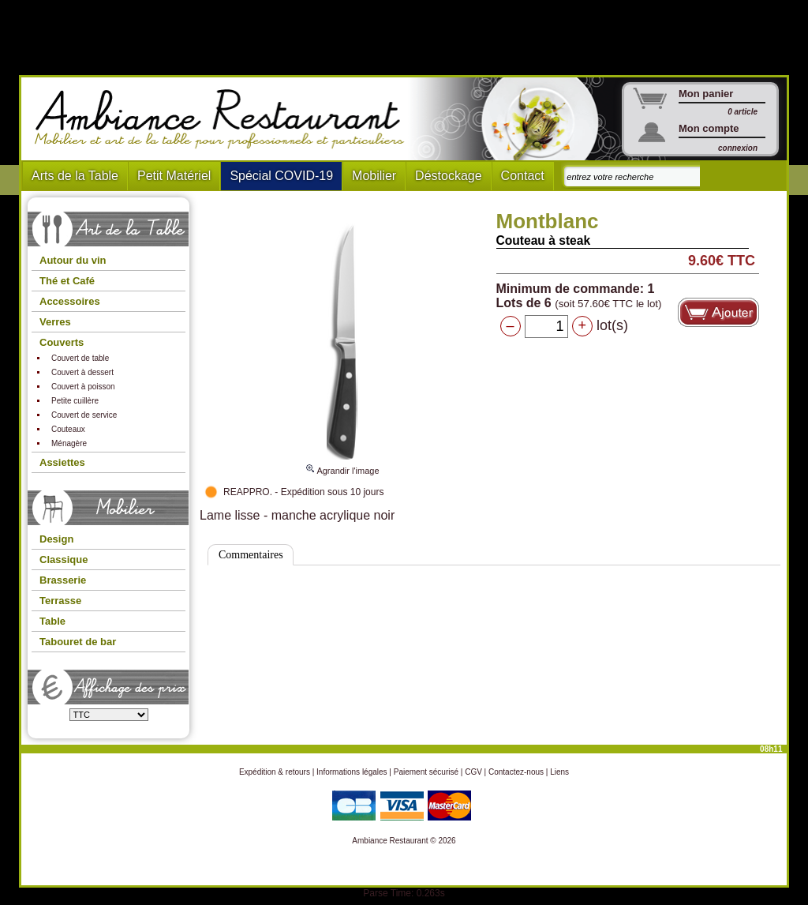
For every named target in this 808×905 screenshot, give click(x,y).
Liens (559, 772)
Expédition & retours (274, 772)
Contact (522, 175)
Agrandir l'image (342, 463)
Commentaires (251, 555)
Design (56, 539)
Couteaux (68, 429)
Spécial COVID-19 (281, 175)
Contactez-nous (516, 772)
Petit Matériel (174, 175)
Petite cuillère (75, 400)
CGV (473, 772)
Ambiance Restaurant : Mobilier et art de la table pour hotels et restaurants (225, 119)
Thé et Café (67, 281)
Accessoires (69, 301)
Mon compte (709, 128)
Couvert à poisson (83, 386)
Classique (63, 559)
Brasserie (62, 580)
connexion (738, 148)
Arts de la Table (75, 175)
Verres (55, 322)
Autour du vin (73, 260)
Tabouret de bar (77, 642)
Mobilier (374, 175)
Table (52, 621)
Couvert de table (80, 358)
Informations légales (351, 772)
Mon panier (706, 94)
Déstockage (448, 175)
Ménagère (69, 443)
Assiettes (62, 462)
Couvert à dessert (82, 372)
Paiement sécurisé (426, 772)
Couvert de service (84, 415)
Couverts (61, 342)
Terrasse (60, 600)
